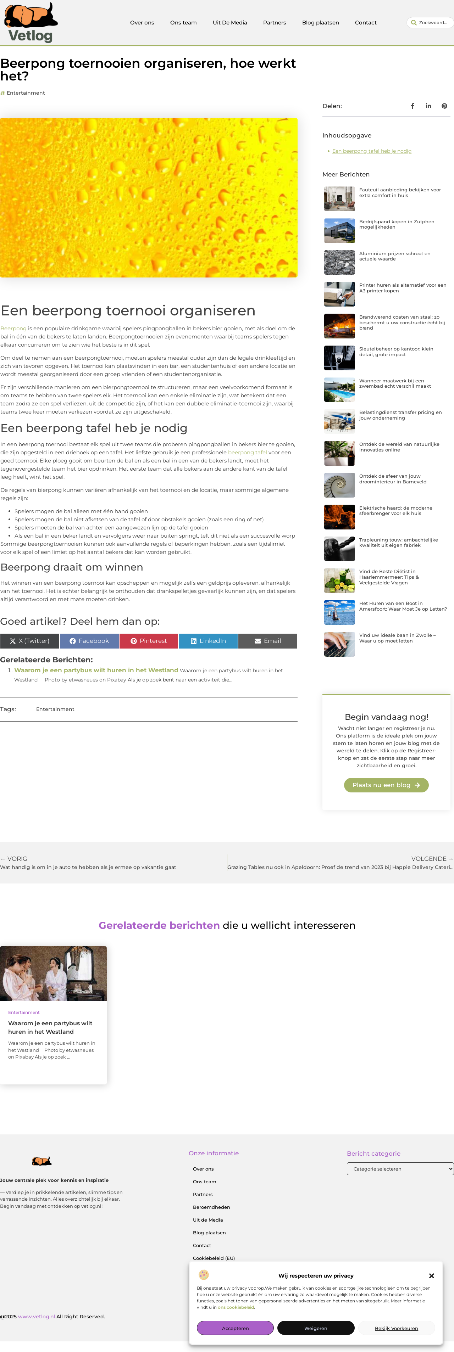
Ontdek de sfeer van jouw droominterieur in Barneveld (393, 489)
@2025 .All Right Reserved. (52, 1327)
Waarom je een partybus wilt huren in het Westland (96, 680)
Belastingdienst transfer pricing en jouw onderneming (400, 426)
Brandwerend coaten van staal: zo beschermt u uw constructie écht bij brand (402, 333)
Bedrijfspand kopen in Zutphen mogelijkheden (396, 235)
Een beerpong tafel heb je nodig (372, 161)
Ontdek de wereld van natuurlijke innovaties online (399, 457)
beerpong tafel (247, 463)
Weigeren (315, 1328)
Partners (274, 22)
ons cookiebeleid (236, 1307)
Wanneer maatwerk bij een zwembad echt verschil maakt (395, 394)
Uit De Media (230, 22)
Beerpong (13, 339)
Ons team (183, 22)
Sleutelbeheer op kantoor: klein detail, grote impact (396, 362)
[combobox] (430, 22)
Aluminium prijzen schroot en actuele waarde (395, 267)
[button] (431, 1275)
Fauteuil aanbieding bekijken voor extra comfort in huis (400, 203)
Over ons (142, 22)
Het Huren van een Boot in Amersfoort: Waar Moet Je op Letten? (403, 616)
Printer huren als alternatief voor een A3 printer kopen (403, 298)
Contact (366, 22)
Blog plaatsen (320, 22)
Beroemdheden (211, 1218)
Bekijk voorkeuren (396, 1328)
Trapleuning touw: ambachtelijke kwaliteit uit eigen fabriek (398, 553)
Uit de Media (208, 1230)
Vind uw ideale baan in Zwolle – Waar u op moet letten (397, 648)
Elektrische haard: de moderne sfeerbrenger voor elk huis (395, 521)
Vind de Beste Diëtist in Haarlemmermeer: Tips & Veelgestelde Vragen (389, 587)
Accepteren (235, 1328)
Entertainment (26, 103)
